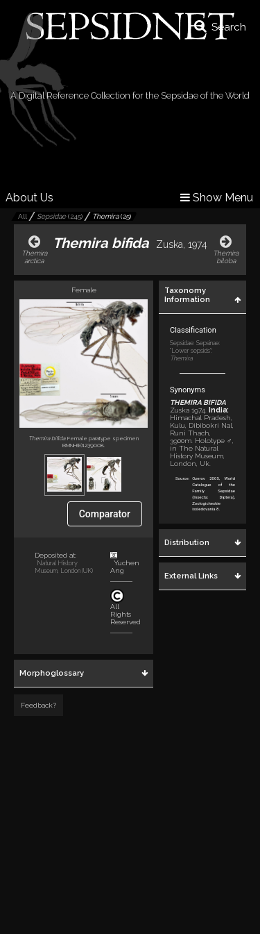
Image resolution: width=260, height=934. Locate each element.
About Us (29, 197)
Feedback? (38, 705)
